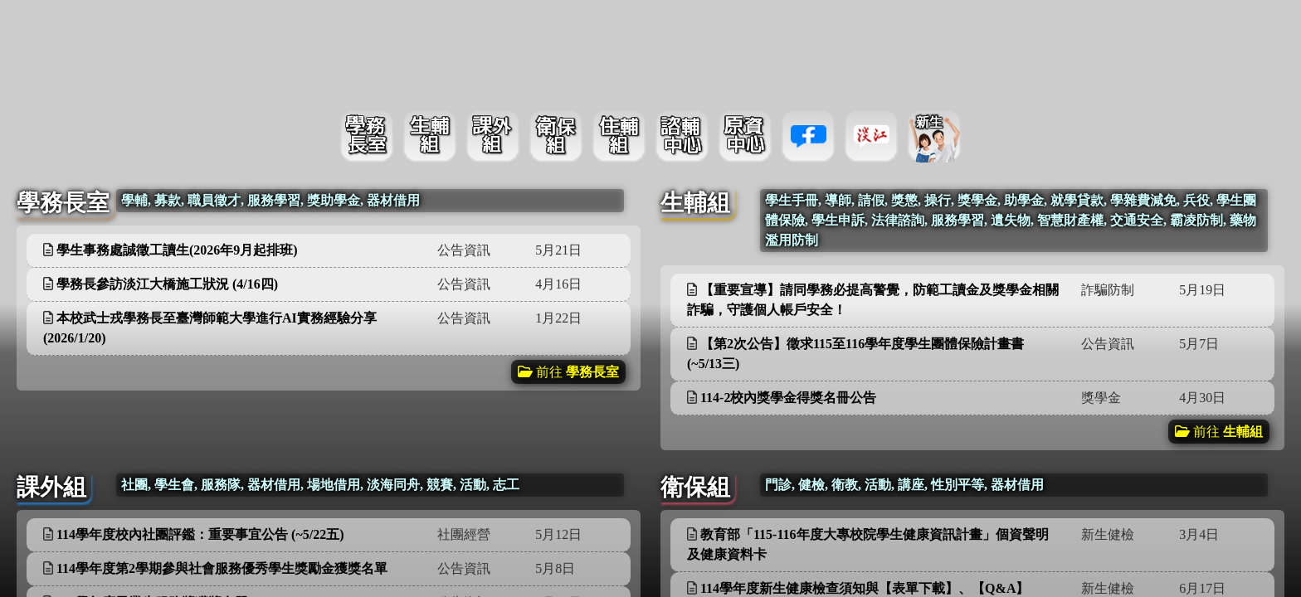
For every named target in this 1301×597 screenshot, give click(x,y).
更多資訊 (583, 209)
